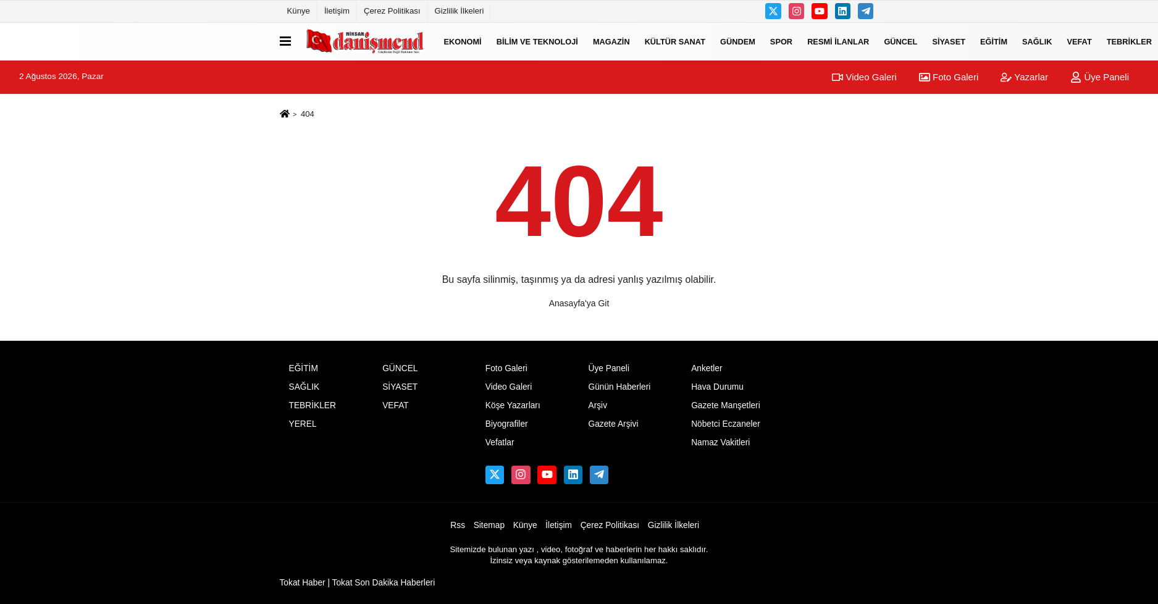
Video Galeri (864, 77)
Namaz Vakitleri (720, 442)
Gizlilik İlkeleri (459, 10)
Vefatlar (499, 442)
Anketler (706, 368)
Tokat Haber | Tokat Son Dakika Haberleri (357, 582)
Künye (298, 10)
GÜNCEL (900, 41)
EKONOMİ (463, 41)
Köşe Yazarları (512, 405)
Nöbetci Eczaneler (725, 424)
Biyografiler (506, 424)
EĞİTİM (993, 41)
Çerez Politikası (392, 10)
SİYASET (948, 41)
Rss (457, 525)
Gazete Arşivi (613, 424)
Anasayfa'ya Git (579, 303)
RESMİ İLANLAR (838, 41)
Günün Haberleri (619, 387)
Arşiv (597, 405)
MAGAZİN (611, 41)
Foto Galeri (948, 77)
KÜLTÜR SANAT (675, 41)
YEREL (303, 424)
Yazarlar (1024, 77)
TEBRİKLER (312, 405)
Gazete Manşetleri (725, 405)
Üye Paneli (1099, 77)
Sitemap (489, 525)
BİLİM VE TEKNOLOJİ (537, 41)
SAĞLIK (1037, 41)
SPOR (781, 41)
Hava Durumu (717, 387)
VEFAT (1079, 41)
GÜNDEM (737, 41)
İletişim (337, 10)
